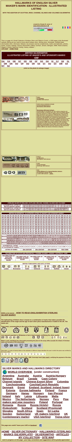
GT (44, 63)
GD (25, 61)
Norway (44, 399)
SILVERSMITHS (44, 434)
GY (3, 66)
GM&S (38, 97)
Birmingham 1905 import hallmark (45, 110)
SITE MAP (48, 437)
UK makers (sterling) (47, 413)
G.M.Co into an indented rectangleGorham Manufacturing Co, (45, 105)
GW (60, 63)
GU (49, 63)
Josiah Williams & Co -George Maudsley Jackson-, (49, 171)
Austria (37, 375)
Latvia (28, 396)
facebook (36, 425)
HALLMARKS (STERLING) (55, 431)
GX (66, 63)
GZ (8, 66)
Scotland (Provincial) (49, 408)
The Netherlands (25, 399)
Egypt (21, 387)
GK (62, 61)
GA (8, 61)
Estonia (10, 390)
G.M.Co (39, 156)
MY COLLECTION (29, 437)
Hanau (25, 393)
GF (36, 61)
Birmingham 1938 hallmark (44, 106)
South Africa (24, 411)
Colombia (63, 381)
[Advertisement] (15, 28)
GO (16, 63)
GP (22, 63)
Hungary (38, 393)
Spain (39, 411)
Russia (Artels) (39, 405)
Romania (7, 405)
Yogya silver (62, 416)
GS (38, 63)
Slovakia (7, 411)
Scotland (26, 408)
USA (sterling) (42, 416)
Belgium (7, 378)
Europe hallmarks (30, 390)
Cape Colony (49, 378)
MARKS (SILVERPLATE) (18, 434)
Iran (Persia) (55, 393)
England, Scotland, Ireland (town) (49, 387)
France (63, 390)
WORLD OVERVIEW (20, 371)
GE (30, 61)
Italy (17, 396)
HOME (5, 431)
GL (68, 61)
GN (11, 63)
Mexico (6, 399)
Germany (11, 393)
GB (14, 61)
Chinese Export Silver (39, 381)
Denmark (7, 387)
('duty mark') (46, 357)
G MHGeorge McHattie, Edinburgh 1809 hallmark (43, 164)
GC (19, 61)
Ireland (6, 396)
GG (41, 61)
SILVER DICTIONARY (24, 431)
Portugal (57, 402)
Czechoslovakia (15, 384)
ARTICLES (62, 434)
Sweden (7, 413)
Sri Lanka (53, 411)
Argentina (8, 375)
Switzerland (23, 413)
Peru (56, 399)
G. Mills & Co (40, 158)
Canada (32, 378)
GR (33, 63)
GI (53, 61)
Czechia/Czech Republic (44, 384)
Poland (43, 402)
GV (55, 63)
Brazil (20, 378)
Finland (49, 390)
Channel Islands (12, 381)
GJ (57, 61)
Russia (21, 405)
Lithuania (41, 396)
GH (47, 61)
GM (5, 63)
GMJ (38, 170)
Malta (55, 396)
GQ (27, 63)
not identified (40, 98)
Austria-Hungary (56, 375)
